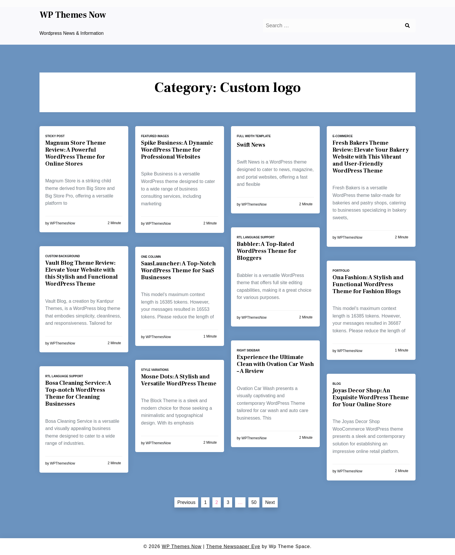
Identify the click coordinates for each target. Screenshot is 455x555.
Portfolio (341, 270)
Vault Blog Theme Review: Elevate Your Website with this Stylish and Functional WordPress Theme (81, 273)
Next (270, 502)
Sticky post (55, 136)
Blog (337, 383)
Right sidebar (248, 350)
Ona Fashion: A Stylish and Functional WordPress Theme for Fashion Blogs (368, 284)
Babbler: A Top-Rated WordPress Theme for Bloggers (267, 251)
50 (254, 502)
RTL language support (256, 237)
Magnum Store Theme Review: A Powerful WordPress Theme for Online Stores (75, 153)
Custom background (62, 256)
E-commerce (343, 136)
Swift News (251, 145)
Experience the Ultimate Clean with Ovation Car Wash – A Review (275, 364)
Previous (186, 502)
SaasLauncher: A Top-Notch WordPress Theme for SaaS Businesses (178, 270)
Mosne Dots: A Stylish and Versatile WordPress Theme (178, 380)
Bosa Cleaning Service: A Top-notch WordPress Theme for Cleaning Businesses (78, 393)
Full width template (254, 136)
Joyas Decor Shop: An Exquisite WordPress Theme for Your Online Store (371, 397)
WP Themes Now (72, 15)
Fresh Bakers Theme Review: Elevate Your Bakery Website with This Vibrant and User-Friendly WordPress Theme (371, 156)
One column (151, 256)
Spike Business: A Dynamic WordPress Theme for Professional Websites (177, 149)
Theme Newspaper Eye (233, 546)
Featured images (155, 136)
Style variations (155, 369)
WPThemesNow (62, 223)
